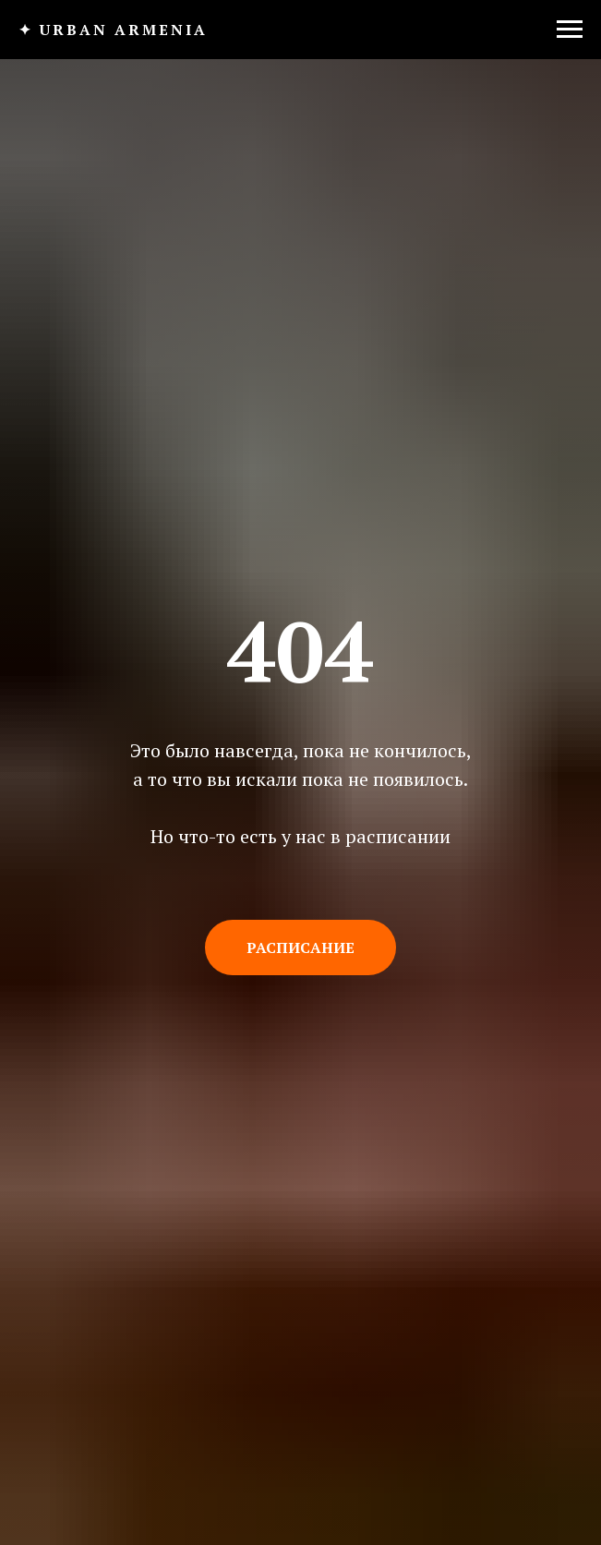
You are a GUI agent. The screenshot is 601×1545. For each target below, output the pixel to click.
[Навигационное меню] (570, 29)
